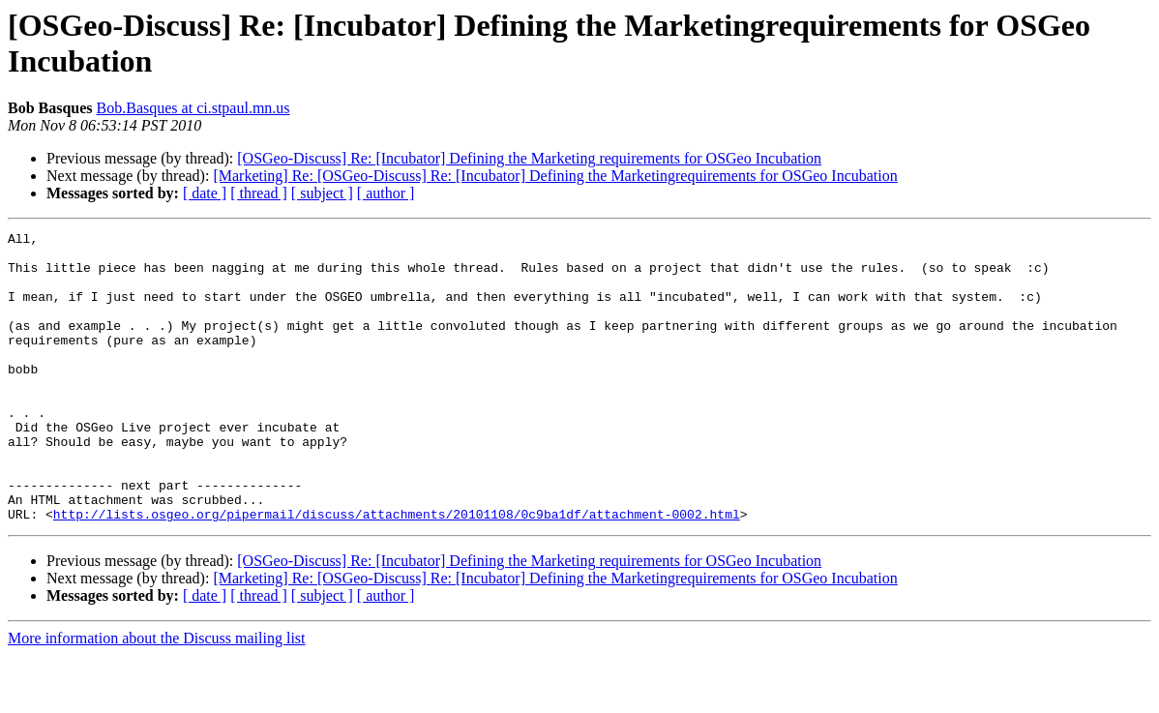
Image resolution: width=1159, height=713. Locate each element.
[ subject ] (322, 193)
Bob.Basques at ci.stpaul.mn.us (193, 108)
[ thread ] (258, 193)
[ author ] (386, 193)
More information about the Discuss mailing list (157, 696)
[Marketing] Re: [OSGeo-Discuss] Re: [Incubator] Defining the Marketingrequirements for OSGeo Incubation (555, 175)
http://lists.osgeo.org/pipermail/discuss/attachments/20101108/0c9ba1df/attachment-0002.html (396, 571)
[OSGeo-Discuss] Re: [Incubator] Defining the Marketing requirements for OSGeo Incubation (529, 158)
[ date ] (204, 193)
